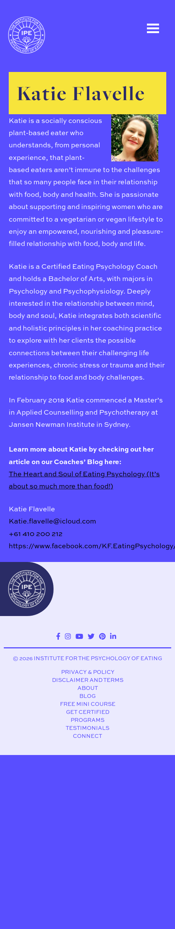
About (87, 688)
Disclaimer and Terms (87, 680)
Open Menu (153, 28)
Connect (87, 736)
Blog (87, 696)
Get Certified (87, 712)
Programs (87, 720)
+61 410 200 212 (36, 533)
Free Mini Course (87, 704)
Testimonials (87, 728)
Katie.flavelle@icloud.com (52, 521)
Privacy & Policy (87, 672)
